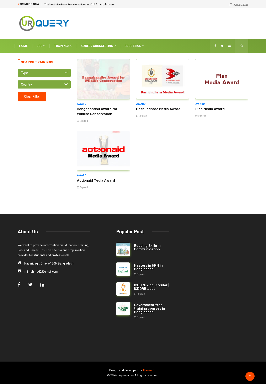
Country (26, 84)
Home (23, 46)
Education (134, 46)
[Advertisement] (172, 22)
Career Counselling (98, 46)
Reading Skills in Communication (147, 247)
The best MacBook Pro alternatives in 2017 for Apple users (79, 4)
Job (41, 46)
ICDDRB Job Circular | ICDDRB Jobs (151, 287)
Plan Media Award (210, 108)
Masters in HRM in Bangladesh (148, 267)
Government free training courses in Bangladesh (149, 308)
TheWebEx (150, 370)
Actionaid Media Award (96, 180)
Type (24, 73)
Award (81, 103)
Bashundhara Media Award (158, 108)
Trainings (63, 46)
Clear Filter (32, 96)
